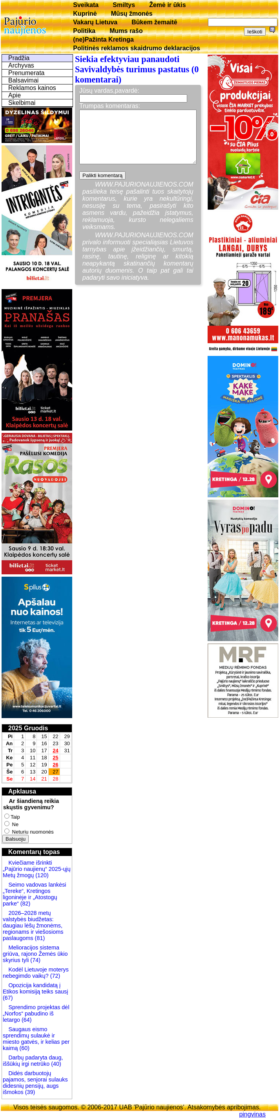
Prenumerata (26, 73)
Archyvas (21, 65)
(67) (8, 998)
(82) (25, 903)
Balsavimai (23, 80)
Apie (14, 95)
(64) (26, 1020)
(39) (29, 1092)
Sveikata (85, 5)
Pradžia (18, 58)
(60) (23, 1048)
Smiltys (124, 5)
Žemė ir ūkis (167, 5)
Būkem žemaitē (154, 22)
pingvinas (252, 1114)
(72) (54, 976)
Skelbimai (21, 102)
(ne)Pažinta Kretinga (103, 39)
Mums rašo (125, 30)
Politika (84, 30)
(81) (39, 938)
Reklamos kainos (32, 87)
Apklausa (22, 791)
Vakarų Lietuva (95, 22)
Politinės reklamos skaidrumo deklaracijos (136, 48)
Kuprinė (85, 13)
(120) (42, 875)
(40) (55, 1064)
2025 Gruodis (28, 728)
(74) (34, 960)
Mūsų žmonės (132, 13)
